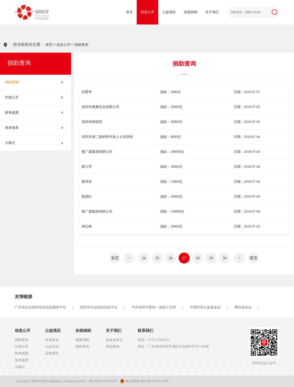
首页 (129, 12)
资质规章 (12, 128)
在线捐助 (190, 12)
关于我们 (212, 12)
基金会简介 (114, 340)
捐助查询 (81, 45)
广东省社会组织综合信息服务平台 (40, 307)
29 (211, 258)
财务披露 (12, 112)
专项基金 (52, 340)
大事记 (10, 143)
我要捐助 (82, 340)
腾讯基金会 (243, 307)
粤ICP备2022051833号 (103, 381)
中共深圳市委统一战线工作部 (154, 307)
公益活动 (52, 346)
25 (157, 258)
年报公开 (12, 97)
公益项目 (169, 12)
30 (225, 258)
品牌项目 (52, 353)
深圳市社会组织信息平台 (99, 307)
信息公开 (147, 12)
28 (198, 258)
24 (144, 258)
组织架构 (113, 346)
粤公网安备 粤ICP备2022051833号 (144, 381)
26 (171, 258)
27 (184, 258)
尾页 (253, 258)
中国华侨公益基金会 (205, 307)
